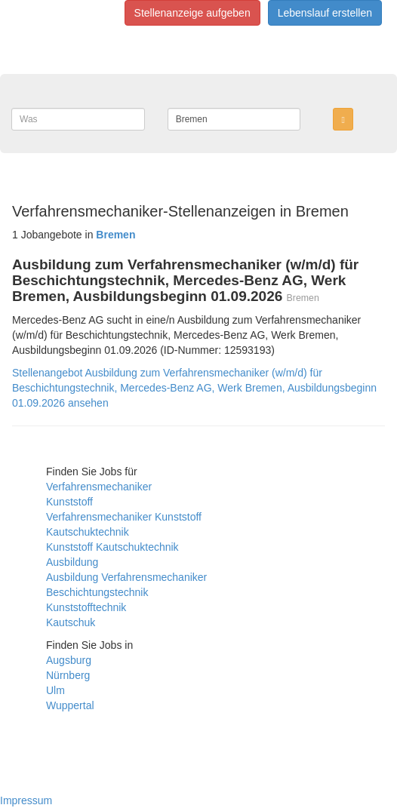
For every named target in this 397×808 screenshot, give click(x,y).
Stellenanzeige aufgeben (192, 13)
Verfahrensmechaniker (99, 487)
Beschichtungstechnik (97, 592)
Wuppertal (70, 705)
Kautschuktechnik (87, 532)
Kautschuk (70, 622)
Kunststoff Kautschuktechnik (112, 547)
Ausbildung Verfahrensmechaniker (126, 577)
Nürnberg (68, 675)
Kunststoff (69, 502)
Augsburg (68, 660)
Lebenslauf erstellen (325, 13)
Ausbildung (72, 562)
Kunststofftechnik (86, 607)
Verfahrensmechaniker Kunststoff (124, 517)
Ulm (55, 690)
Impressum (26, 800)
